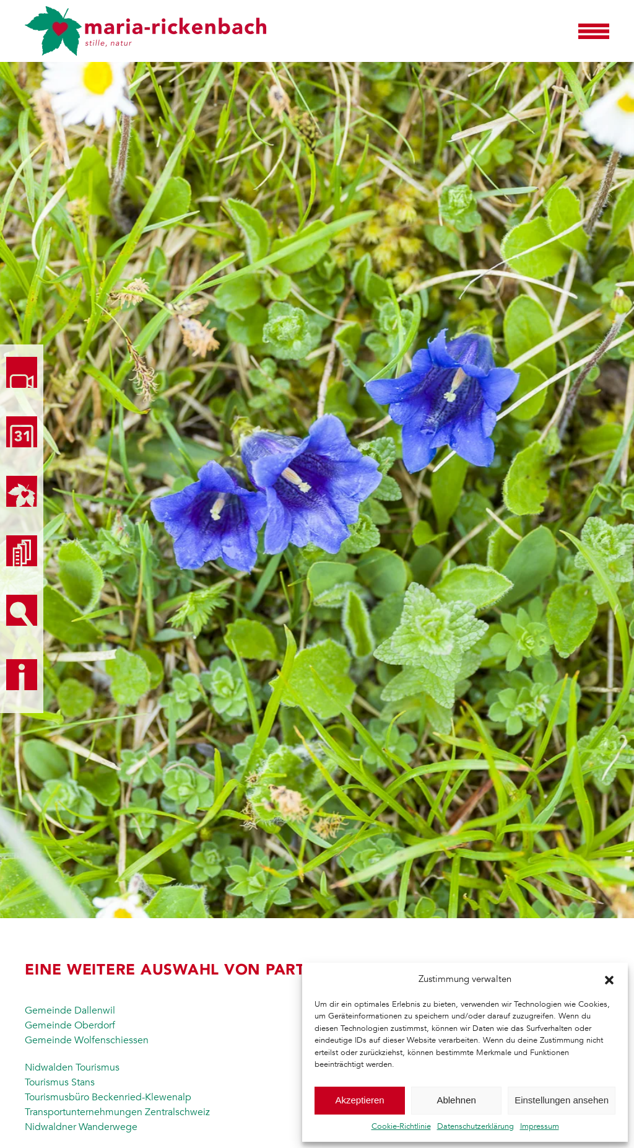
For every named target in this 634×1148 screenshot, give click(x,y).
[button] (609, 979)
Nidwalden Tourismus (72, 1067)
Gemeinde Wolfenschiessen (87, 1040)
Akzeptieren (359, 1100)
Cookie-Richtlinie (401, 1126)
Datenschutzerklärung (475, 1126)
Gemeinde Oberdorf (70, 1025)
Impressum (539, 1126)
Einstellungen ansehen (562, 1100)
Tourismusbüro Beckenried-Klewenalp (108, 1097)
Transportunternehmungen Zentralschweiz (117, 1112)
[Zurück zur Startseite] (145, 31)
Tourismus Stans (60, 1082)
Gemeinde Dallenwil (70, 1010)
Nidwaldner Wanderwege (81, 1127)
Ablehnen (456, 1100)
